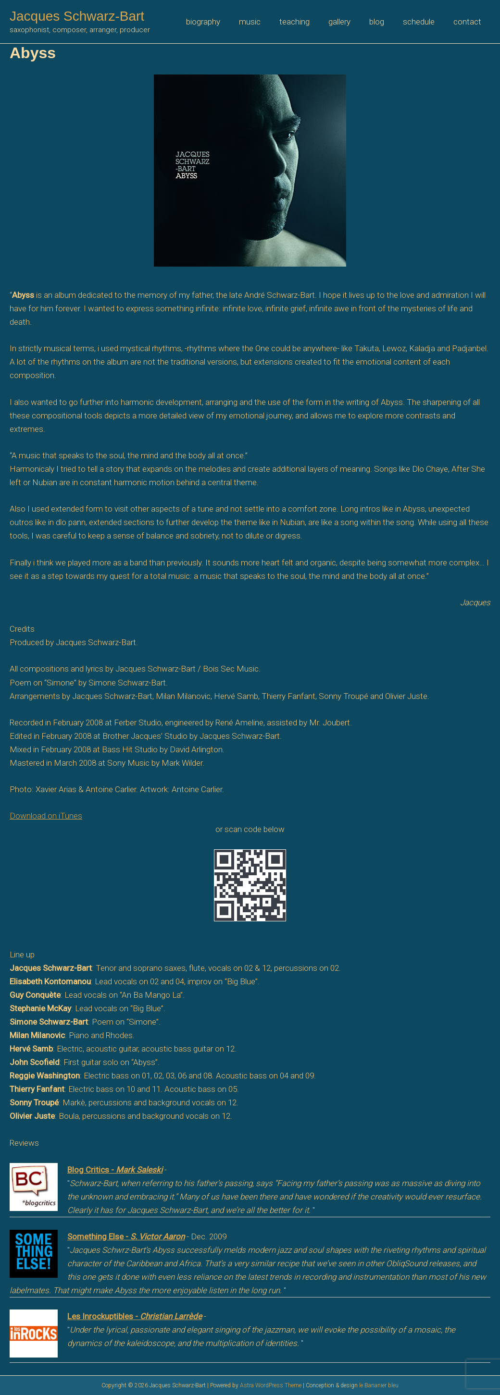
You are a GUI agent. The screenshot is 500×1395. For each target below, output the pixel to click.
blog (382, 21)
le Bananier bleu (379, 1385)
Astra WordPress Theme (270, 1385)
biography (218, 21)
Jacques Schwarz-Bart (77, 16)
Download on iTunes (46, 815)
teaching (305, 21)
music (263, 21)
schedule (422, 21)
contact (468, 21)
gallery (348, 21)
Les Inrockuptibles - (134, 1316)
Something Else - (126, 1236)
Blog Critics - (114, 1170)
